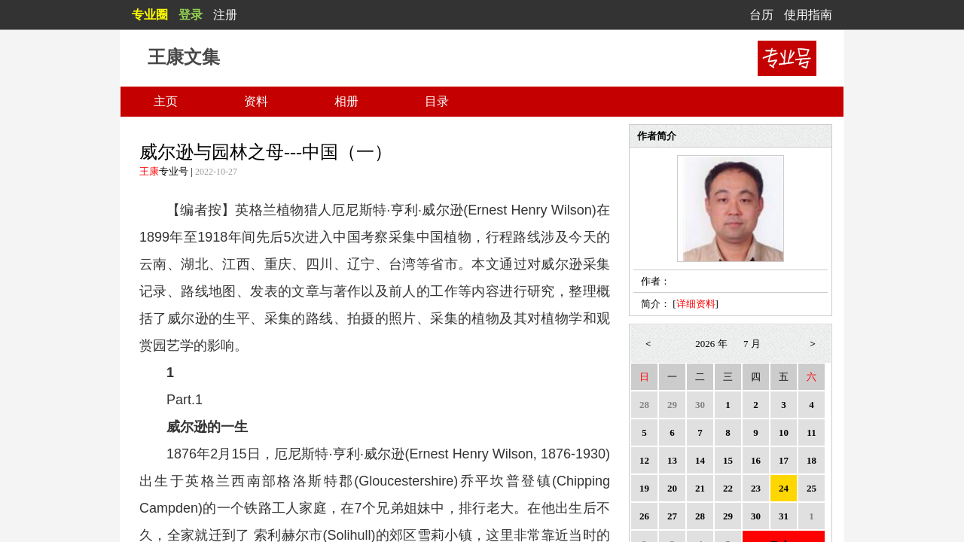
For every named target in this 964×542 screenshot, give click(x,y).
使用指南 (808, 14)
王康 (149, 171)
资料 (256, 101)
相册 (346, 101)
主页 (166, 101)
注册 (225, 14)
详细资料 (695, 303)
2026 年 (711, 343)
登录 (190, 14)
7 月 (752, 343)
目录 (437, 101)
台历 (761, 14)
